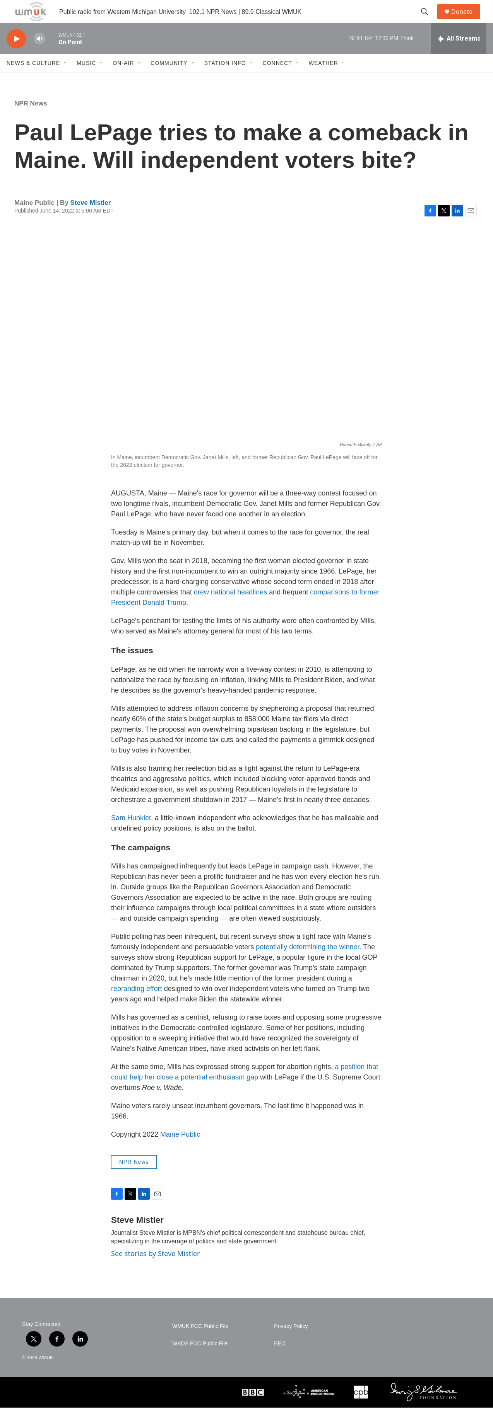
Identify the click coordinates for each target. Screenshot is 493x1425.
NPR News (30, 120)
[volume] (39, 56)
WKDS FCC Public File (200, 1361)
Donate (467, 20)
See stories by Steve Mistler (155, 1270)
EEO (280, 1361)
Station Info (225, 80)
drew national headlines (230, 609)
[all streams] (458, 56)
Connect (277, 80)
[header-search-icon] (428, 20)
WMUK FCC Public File (200, 1344)
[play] (16, 56)
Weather (323, 80)
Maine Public (180, 1152)
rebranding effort (136, 1006)
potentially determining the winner (307, 964)
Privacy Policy (291, 1344)
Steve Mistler (90, 220)
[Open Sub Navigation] (66, 80)
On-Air (123, 80)
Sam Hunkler (131, 835)
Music (86, 80)
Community (169, 80)
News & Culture (33, 80)
